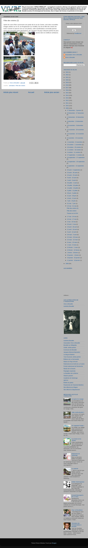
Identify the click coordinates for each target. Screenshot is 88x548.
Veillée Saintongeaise (78, 482)
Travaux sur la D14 (72, 213)
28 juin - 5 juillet (72, 193)
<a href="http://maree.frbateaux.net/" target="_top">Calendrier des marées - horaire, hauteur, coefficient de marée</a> (75, 280)
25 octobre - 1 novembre (74, 144)
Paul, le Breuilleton (77, 510)
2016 (67, 90)
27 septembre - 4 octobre (74, 155)
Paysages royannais (69, 371)
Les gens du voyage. (78, 399)
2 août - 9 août (71, 180)
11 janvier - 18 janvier (73, 260)
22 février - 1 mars (72, 247)
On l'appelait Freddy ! (78, 425)
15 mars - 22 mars (72, 239)
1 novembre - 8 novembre (75, 142)
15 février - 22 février (73, 250)
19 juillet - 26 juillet (72, 185)
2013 (67, 98)
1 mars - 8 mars (72, 245)
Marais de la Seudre (69, 368)
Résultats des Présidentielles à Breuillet (76, 524)
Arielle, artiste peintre (70, 347)
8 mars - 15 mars (72, 242)
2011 (67, 103)
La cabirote (75, 468)
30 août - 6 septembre (73, 170)
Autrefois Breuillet (69, 306)
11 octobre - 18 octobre (74, 150)
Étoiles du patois (68, 382)
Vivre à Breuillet (70, 57)
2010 (67, 105)
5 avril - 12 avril (71, 232)
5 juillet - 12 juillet (72, 190)
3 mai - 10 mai (71, 221)
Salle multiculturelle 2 (78, 412)
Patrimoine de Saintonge (76, 454)
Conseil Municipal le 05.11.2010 (77, 495)
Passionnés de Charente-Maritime (74, 385)
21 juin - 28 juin (71, 195)
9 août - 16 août (72, 177)
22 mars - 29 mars (72, 237)
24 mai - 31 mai (72, 206)
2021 (67, 77)
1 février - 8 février (72, 252)
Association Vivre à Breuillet (74, 54)
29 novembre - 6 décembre (75, 125)
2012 (67, 100)
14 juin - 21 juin (71, 198)
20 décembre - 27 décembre (75, 113)
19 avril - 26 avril (72, 227)
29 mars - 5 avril (72, 234)
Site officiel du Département (72, 389)
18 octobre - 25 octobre (74, 147)
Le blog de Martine (69, 354)
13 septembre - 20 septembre (75, 161)
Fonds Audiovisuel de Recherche (73, 366)
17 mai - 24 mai (72, 216)
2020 (67, 80)
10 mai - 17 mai (72, 219)
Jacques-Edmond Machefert (72, 352)
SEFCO (66, 380)
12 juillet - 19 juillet (72, 188)
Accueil (31, 92)
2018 (67, 85)
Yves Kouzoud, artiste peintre (72, 357)
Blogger (54, 543)
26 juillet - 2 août (72, 183)
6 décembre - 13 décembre (75, 121)
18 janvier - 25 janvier (73, 257)
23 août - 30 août (72, 172)
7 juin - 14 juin (71, 201)
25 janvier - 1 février (73, 255)
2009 (67, 108)
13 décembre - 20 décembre (75, 117)
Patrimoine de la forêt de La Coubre (74, 364)
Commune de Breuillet (70, 350)
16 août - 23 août (72, 175)
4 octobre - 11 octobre (73, 152)
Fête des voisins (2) (72, 208)
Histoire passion (68, 375)
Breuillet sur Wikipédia (70, 345)
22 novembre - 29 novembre (75, 129)
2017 (67, 87)
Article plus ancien (51, 92)
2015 (67, 92)
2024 (67, 72)
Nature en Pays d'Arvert (71, 361)
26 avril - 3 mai (71, 224)
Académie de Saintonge (71, 378)
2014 (67, 95)
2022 (67, 74)
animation (12, 85)
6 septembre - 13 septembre (75, 166)
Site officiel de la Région (71, 387)
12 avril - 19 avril (72, 229)
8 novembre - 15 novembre (75, 138)
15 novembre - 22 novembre (75, 133)
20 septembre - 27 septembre (75, 157)
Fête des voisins (20, 85)
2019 (67, 82)
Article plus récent (10, 92)
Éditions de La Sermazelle (71, 359)
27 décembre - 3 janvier (74, 110)
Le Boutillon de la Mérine (71, 373)
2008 (67, 263)
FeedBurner (77, 33)
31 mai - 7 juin (71, 203)
